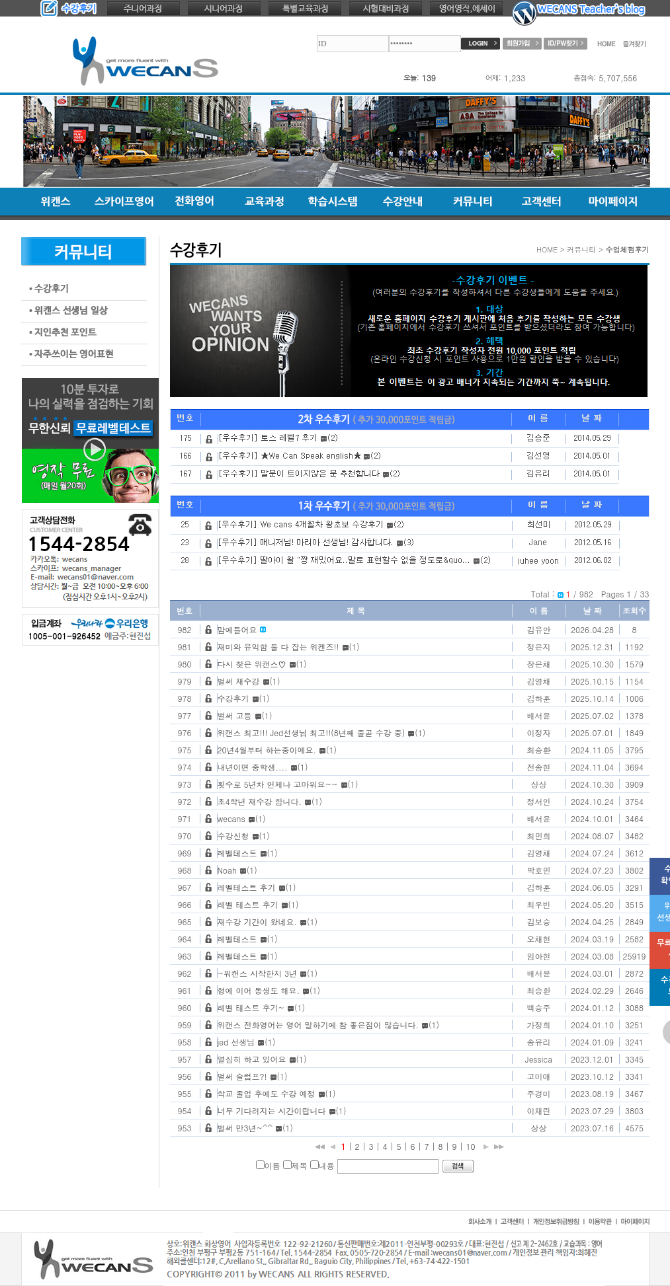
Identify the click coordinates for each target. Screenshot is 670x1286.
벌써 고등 (235, 715)
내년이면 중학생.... (253, 767)
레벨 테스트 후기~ (251, 1007)
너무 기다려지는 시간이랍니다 (272, 1110)
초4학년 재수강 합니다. (260, 801)
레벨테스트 (237, 852)
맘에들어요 (237, 629)
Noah (227, 870)
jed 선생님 (236, 1041)
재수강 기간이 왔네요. (258, 921)
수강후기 (233, 698)
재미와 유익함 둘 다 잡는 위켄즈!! (278, 646)
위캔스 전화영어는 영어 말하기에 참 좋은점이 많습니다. (318, 1024)
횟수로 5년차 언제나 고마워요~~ (278, 784)
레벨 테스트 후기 (248, 904)
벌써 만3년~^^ (245, 1127)
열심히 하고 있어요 (252, 1059)
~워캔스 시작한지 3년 (258, 973)
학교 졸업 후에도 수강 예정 (266, 1093)
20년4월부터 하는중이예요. (267, 749)
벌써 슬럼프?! (242, 1076)
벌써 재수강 (239, 681)
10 (471, 1146)
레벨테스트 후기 (247, 887)
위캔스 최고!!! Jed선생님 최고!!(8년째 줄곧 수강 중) (311, 732)
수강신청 (233, 835)
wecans (231, 818)
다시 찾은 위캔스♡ (252, 663)
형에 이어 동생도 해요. (259, 990)
